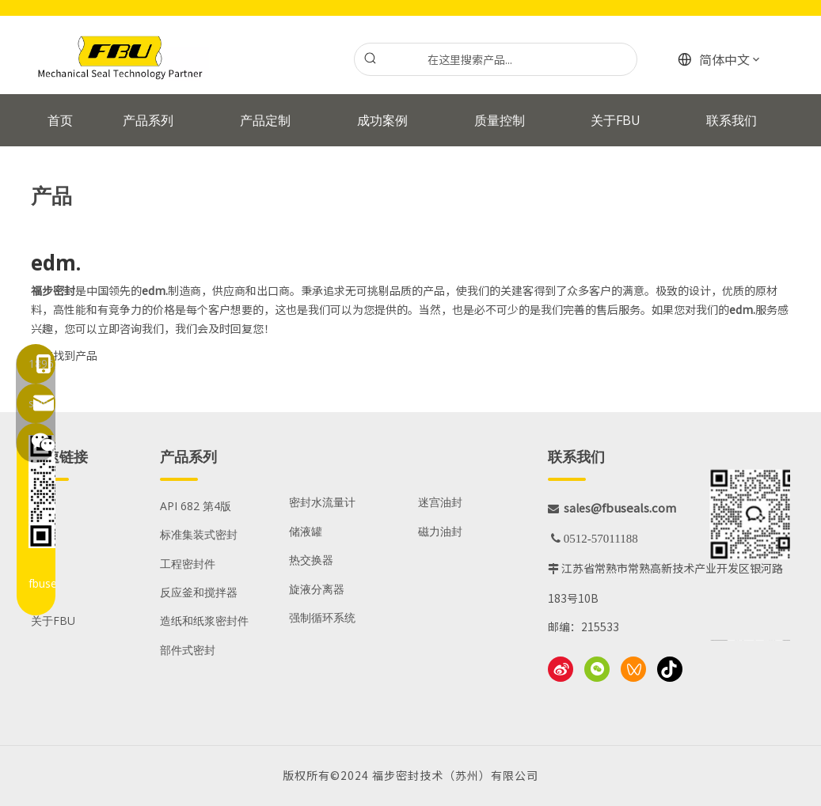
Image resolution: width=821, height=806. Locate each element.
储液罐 (305, 531)
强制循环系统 (322, 617)
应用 (42, 534)
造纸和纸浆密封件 (204, 620)
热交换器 (311, 559)
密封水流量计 (322, 501)
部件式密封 (187, 649)
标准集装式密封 (199, 534)
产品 (42, 505)
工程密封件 (187, 563)
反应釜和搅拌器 (199, 592)
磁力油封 (440, 531)
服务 (42, 563)
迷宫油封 (440, 501)
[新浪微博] (560, 669)
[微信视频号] (633, 669)
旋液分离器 (316, 588)
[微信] (597, 669)
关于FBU (53, 620)
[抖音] (669, 669)
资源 (42, 592)
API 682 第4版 (195, 505)
